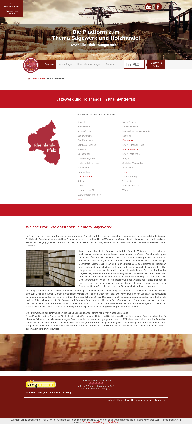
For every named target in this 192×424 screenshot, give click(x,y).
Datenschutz (123, 400)
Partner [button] (110, 64)
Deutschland (36, 78)
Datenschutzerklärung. (94, 422)
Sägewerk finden (156, 64)
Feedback (110, 400)
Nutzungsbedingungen (142, 400)
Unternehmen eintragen (89, 64)
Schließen (113, 422)
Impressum (160, 400)
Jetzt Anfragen (65, 64)
